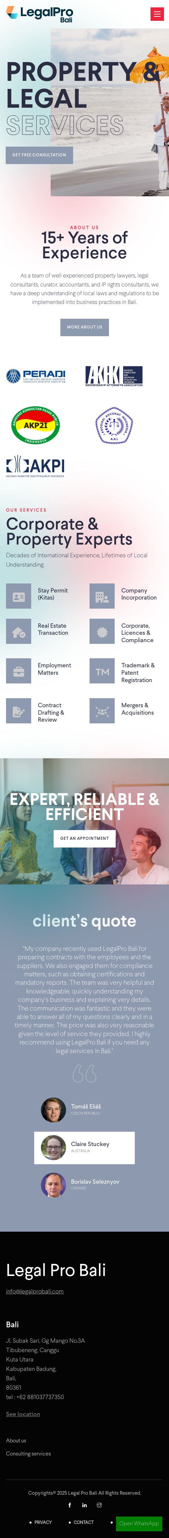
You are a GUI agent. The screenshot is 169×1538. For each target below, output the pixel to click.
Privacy (43, 1523)
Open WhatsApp (139, 1523)
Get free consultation (39, 155)
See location (23, 1415)
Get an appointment (84, 839)
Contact (84, 1523)
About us (16, 1440)
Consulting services (28, 1453)
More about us (84, 327)
